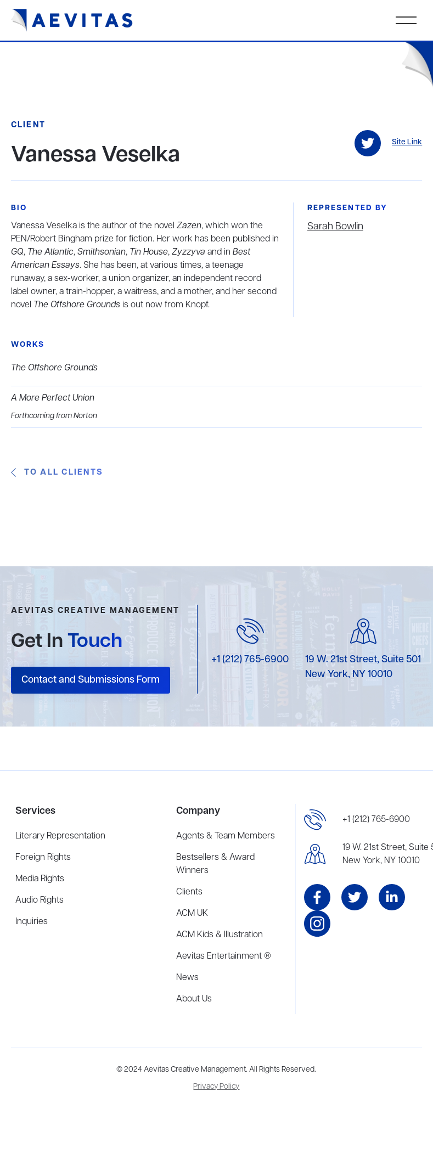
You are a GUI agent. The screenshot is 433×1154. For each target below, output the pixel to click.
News (187, 978)
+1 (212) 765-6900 (250, 659)
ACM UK (192, 914)
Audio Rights (39, 900)
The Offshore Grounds (54, 368)
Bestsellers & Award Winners (215, 864)
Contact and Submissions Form (90, 679)
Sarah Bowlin (335, 226)
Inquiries (31, 922)
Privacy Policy (216, 1087)
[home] (72, 20)
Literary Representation (60, 836)
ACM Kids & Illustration (219, 935)
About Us (194, 999)
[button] (406, 20)
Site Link (407, 142)
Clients (189, 892)
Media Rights (39, 879)
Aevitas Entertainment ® (223, 956)
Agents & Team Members (225, 836)
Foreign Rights (43, 858)
